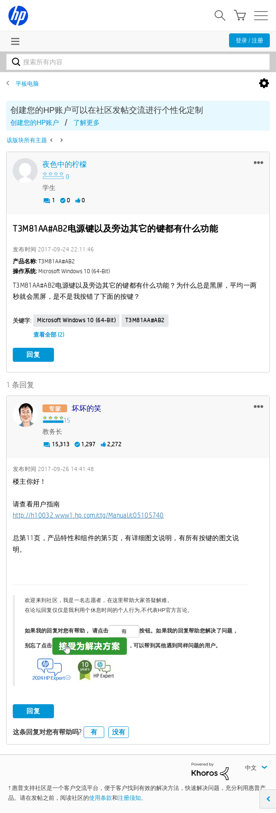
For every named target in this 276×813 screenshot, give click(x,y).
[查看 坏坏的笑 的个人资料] (86, 408)
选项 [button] (264, 83)
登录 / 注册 (249, 40)
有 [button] (94, 732)
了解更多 (86, 122)
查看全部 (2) (48, 334)
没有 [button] (118, 732)
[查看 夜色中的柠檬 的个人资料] (64, 164)
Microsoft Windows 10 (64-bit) (76, 320)
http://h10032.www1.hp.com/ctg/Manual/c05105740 (88, 515)
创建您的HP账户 (34, 122)
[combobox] (138, 62)
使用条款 (100, 797)
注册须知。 (132, 797)
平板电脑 (27, 83)
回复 (33, 354)
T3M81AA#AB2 (145, 320)
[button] (258, 162)
